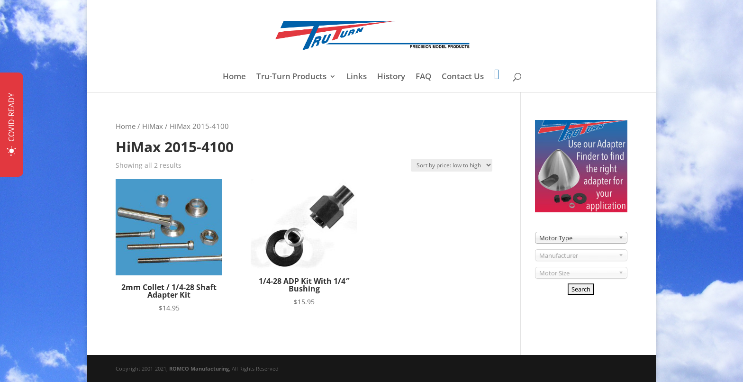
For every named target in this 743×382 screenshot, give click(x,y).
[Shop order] (451, 165)
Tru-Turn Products (291, 77)
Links (356, 77)
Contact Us (463, 77)
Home (234, 77)
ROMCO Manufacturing (199, 368)
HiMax (152, 126)
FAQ (423, 77)
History (391, 77)
